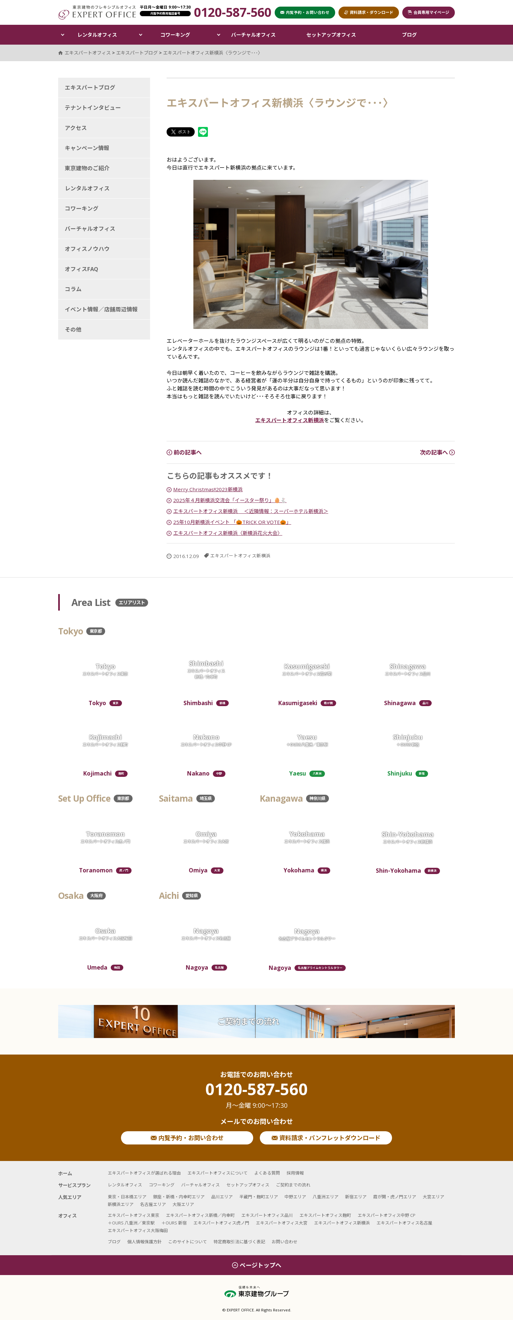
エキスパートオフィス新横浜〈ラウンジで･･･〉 (212, 53)
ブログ (409, 34)
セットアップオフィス (331, 34)
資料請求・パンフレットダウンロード (326, 1138)
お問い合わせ (284, 1242)
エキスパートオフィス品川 (267, 1215)
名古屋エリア (153, 1204)
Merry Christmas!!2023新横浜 (208, 489)
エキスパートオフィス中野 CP (386, 1215)
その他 (73, 329)
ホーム (65, 1173)
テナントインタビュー (93, 107)
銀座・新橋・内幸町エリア (179, 1197)
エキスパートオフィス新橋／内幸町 (200, 1215)
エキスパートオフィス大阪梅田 (138, 1230)
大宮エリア (433, 1197)
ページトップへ (256, 1265)
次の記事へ (437, 452)
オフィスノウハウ (87, 249)
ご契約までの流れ (248, 1021)
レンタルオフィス (97, 34)
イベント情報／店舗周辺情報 (101, 309)
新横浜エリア (121, 1204)
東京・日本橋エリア (127, 1197)
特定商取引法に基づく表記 (239, 1242)
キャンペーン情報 (87, 148)
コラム (73, 289)
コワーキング (175, 34)
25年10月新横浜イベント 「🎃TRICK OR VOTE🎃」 (232, 522)
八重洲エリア (325, 1197)
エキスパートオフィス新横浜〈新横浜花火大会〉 (227, 533)
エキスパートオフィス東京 (133, 1215)
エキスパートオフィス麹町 (325, 1215)
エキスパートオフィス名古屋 (404, 1223)
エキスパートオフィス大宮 (281, 1223)
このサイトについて (187, 1242)
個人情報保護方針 (144, 1242)
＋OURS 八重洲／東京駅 (131, 1223)
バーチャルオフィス (253, 34)
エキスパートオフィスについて (217, 1173)
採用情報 (295, 1173)
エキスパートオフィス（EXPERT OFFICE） (97, 12)
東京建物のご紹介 (87, 168)
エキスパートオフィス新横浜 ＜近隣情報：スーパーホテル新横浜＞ (250, 511)
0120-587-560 (256, 1095)
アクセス (76, 128)
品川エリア (222, 1197)
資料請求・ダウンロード (368, 12)
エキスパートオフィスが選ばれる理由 (144, 1173)
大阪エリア (183, 1204)
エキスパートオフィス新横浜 (289, 420)
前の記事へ (184, 452)
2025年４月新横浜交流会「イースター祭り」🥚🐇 (230, 500)
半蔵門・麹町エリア (258, 1197)
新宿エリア (356, 1197)
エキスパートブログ (90, 87)
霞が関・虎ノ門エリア (394, 1197)
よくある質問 (267, 1173)
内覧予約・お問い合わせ (187, 1138)
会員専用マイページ (428, 12)
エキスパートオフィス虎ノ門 (221, 1223)
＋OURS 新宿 (174, 1223)
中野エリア (295, 1197)
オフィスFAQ (81, 269)
